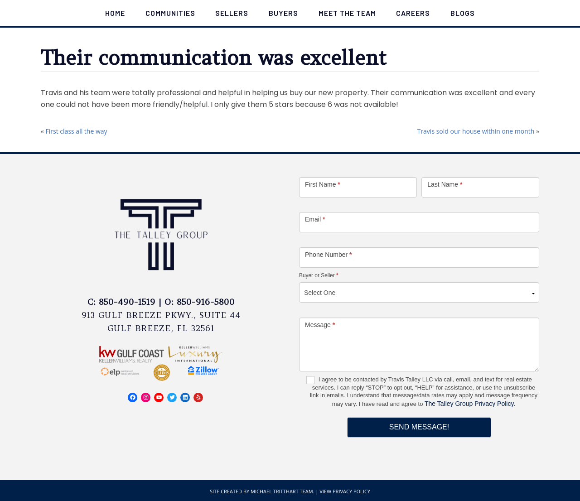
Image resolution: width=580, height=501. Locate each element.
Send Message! (419, 427)
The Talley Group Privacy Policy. (470, 403)
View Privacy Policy (344, 491)
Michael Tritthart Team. (282, 491)
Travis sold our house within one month (476, 131)
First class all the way (76, 131)
